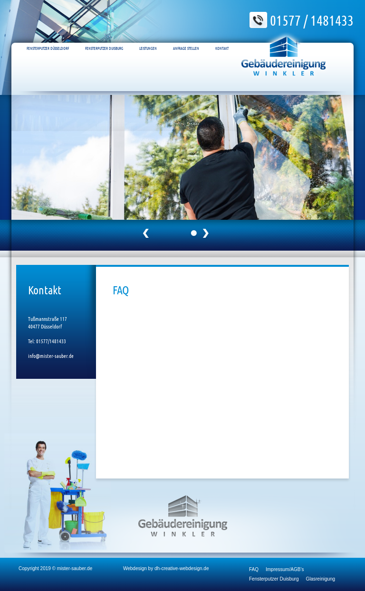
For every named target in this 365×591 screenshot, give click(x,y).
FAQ (254, 569)
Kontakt (222, 38)
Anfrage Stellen (186, 38)
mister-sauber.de (74, 568)
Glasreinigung (320, 579)
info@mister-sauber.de (51, 355)
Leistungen (148, 38)
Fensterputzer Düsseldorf (48, 38)
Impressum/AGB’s (285, 569)
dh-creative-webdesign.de (181, 568)
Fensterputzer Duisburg (104, 38)
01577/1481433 (50, 341)
